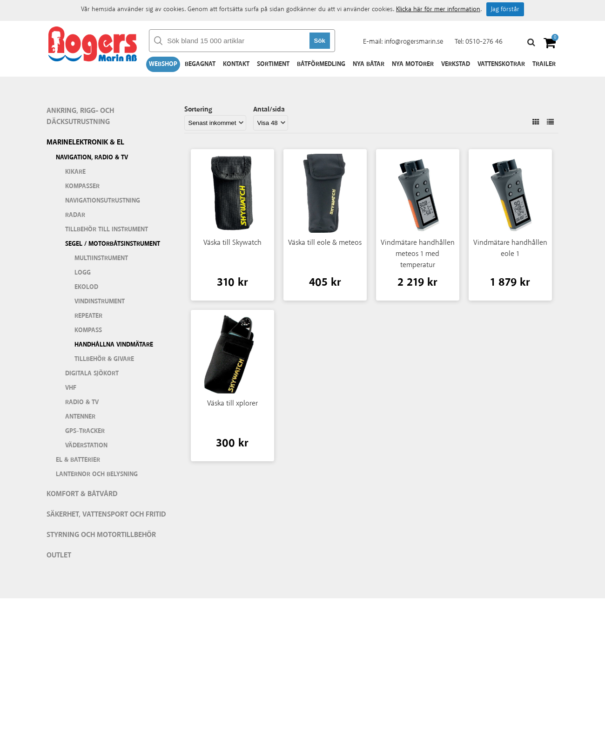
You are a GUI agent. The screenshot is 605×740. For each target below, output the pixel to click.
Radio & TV (82, 402)
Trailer (544, 64)
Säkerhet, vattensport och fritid (106, 514)
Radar (75, 215)
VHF (70, 388)
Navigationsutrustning (102, 200)
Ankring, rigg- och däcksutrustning (80, 116)
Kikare (75, 172)
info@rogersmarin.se (413, 41)
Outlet (59, 555)
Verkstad (455, 64)
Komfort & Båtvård (82, 494)
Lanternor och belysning (97, 474)
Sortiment (273, 64)
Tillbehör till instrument (106, 229)
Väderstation (86, 445)
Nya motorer (413, 64)
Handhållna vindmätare (113, 344)
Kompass (88, 330)
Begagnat (200, 64)
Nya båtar (368, 64)
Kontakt (236, 64)
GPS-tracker (85, 431)
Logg (82, 272)
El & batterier (78, 460)
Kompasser (82, 186)
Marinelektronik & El (85, 142)
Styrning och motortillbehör (101, 535)
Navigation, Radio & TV (92, 157)
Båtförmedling (321, 64)
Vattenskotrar (501, 64)
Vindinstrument (99, 301)
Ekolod (86, 287)
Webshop (163, 64)
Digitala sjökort (92, 373)
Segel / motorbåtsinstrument (112, 244)
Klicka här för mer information (438, 9)
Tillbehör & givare (104, 359)
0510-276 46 (484, 41)
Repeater (88, 316)
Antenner (80, 416)
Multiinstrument (101, 258)
